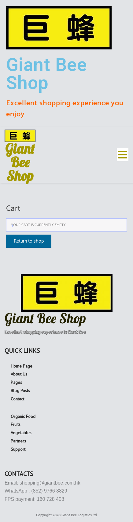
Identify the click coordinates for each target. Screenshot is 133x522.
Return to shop (29, 241)
